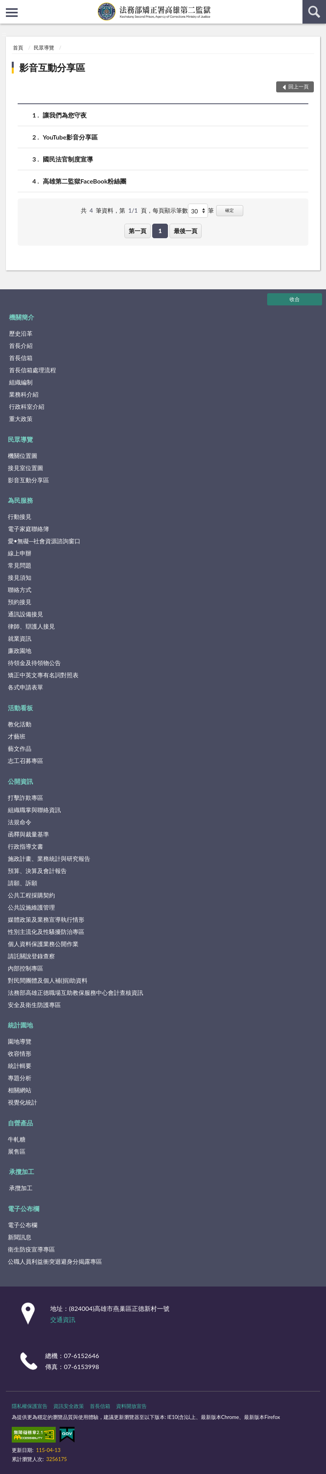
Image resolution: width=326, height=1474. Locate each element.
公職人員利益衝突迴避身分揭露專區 (55, 1261)
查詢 (314, 12)
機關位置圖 (22, 455)
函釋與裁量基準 (28, 834)
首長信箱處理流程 (32, 369)
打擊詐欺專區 (25, 797)
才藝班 (16, 736)
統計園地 (20, 1025)
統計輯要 (19, 1065)
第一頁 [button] (137, 230)
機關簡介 (21, 317)
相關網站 (19, 1090)
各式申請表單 (25, 687)
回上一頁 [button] (298, 86)
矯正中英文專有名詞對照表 (43, 674)
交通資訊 (62, 1319)
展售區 (16, 1151)
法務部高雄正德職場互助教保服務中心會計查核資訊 (75, 992)
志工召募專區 (25, 760)
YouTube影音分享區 (70, 137)
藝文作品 (19, 748)
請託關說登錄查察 (31, 955)
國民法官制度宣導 (68, 159)
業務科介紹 (23, 394)
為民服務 (20, 500)
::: (6, 6)
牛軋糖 (16, 1139)
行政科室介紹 (26, 406)
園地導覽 (19, 1041)
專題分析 (19, 1077)
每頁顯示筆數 (170, 210)
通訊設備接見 (25, 614)
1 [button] (160, 230)
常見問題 (19, 565)
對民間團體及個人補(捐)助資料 (47, 980)
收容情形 (19, 1053)
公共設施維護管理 (31, 907)
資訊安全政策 (68, 1406)
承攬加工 (21, 1171)
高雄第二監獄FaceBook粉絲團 (84, 181)
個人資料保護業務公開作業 (43, 943)
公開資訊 (20, 781)
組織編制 (21, 382)
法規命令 (19, 821)
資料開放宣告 (131, 1406)
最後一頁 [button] (185, 230)
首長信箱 (21, 357)
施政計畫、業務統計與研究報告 (49, 858)
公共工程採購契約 (31, 895)
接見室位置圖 (25, 467)
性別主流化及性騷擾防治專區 (46, 931)
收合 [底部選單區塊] (295, 299)
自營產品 (20, 1123)
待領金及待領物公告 (34, 662)
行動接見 (19, 516)
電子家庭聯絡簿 (28, 528)
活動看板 (20, 707)
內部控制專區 (25, 968)
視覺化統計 (22, 1102)
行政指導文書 (25, 846)
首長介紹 (21, 345)
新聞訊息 (19, 1237)
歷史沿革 (21, 333)
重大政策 (21, 418)
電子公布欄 (23, 1208)
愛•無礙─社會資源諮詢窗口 (44, 540)
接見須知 (19, 577)
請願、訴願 (22, 882)
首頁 (18, 47)
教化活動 (19, 724)
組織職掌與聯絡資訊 (34, 809)
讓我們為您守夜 (65, 114)
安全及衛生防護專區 (34, 1004)
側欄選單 (12, 12)
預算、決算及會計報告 (37, 870)
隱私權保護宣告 (29, 1406)
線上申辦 (19, 553)
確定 (229, 210)
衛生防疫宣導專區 (31, 1249)
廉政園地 (19, 650)
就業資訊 (19, 638)
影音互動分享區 (52, 67)
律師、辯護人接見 (31, 626)
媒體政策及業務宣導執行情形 (46, 919)
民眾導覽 (44, 47)
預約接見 (19, 601)
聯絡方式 (19, 589)
